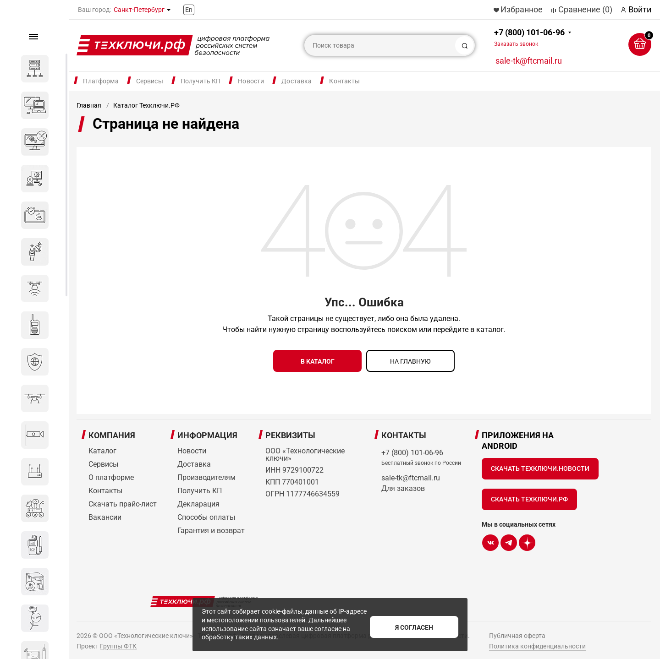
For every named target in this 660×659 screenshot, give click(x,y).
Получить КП (201, 81)
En (188, 9)
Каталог (102, 446)
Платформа (100, 81)
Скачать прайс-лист (122, 500)
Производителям (206, 473)
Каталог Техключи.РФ (146, 105)
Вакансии (104, 513)
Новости (251, 81)
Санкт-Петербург (139, 9)
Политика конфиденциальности (537, 642)
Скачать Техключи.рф (529, 495)
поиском (402, 329)
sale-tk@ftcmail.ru (528, 60)
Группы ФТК (118, 642)
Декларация (198, 500)
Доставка (296, 81)
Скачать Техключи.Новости (540, 464)
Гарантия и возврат (211, 526)
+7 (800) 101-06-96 (529, 37)
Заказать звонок (516, 44)
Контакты (344, 81)
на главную (410, 361)
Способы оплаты (206, 513)
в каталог (318, 361)
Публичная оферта (517, 631)
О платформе (111, 473)
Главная (89, 105)
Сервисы (149, 81)
